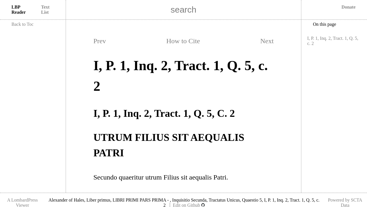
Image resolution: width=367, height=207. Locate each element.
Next (267, 41)
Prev (99, 41)
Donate (348, 7)
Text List (45, 10)
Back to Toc (22, 24)
